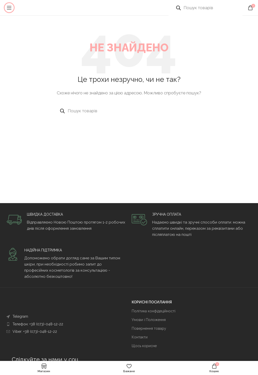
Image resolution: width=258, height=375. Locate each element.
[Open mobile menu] (9, 8)
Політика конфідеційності (153, 311)
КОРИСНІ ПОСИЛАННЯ (152, 302)
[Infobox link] (66, 221)
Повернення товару (149, 328)
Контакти (140, 337)
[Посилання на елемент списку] (57, 316)
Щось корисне (144, 346)
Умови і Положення (149, 320)
